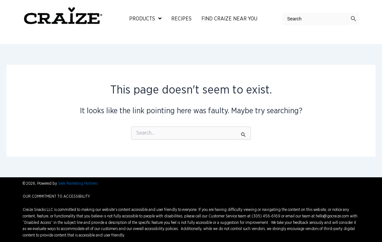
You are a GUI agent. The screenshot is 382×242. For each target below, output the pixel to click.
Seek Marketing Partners (78, 183)
